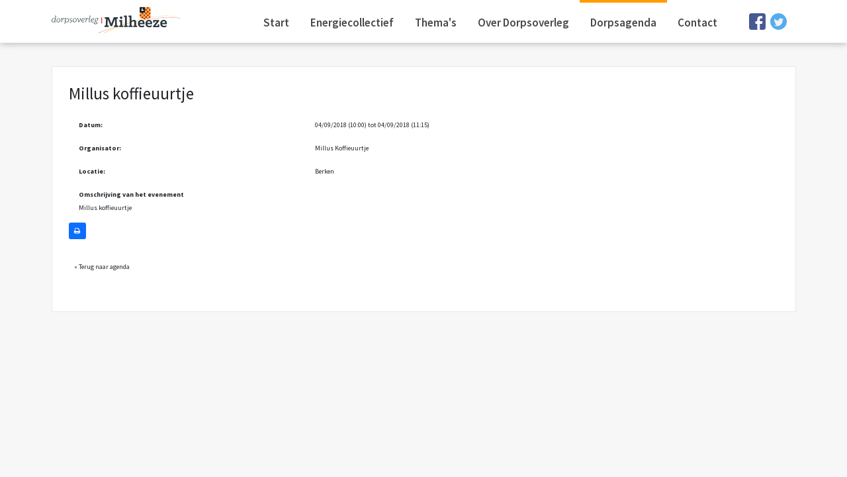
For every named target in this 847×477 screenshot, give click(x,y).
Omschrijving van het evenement (131, 194)
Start (276, 22)
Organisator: (100, 148)
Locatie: (92, 171)
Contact (697, 22)
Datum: (91, 125)
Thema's (436, 22)
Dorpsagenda (623, 22)
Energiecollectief (352, 22)
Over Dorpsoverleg (523, 22)
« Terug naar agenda (102, 266)
